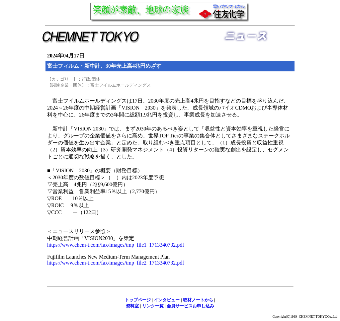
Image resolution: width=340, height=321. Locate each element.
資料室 (132, 305)
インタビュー (167, 299)
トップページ (138, 299)
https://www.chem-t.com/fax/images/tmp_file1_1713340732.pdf (115, 245)
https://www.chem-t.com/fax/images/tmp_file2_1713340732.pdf (115, 263)
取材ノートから (198, 299)
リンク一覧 (153, 305)
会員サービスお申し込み (190, 305)
